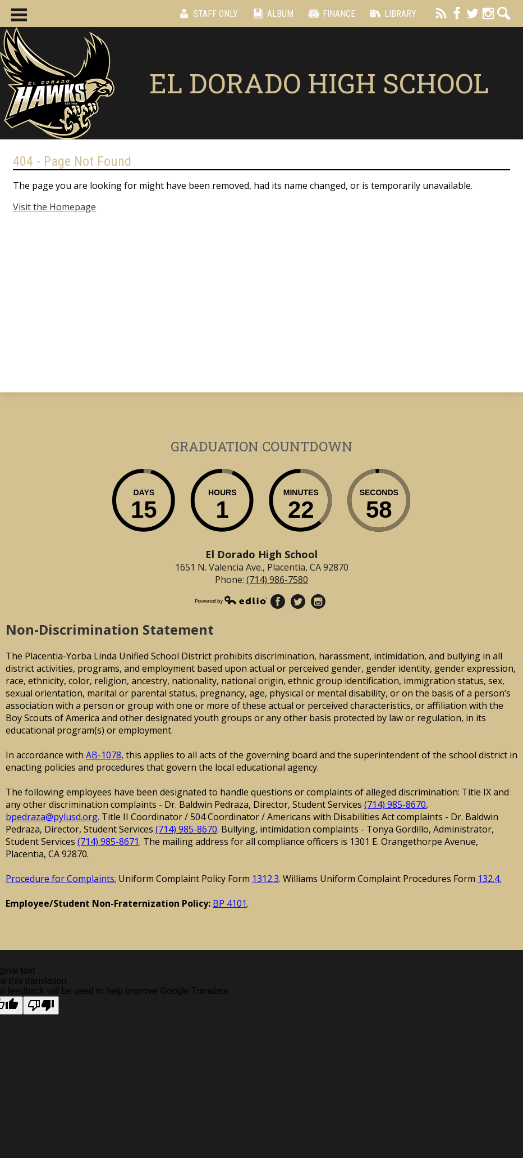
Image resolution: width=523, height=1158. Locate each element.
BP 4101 (230, 903)
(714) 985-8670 (395, 804)
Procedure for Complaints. (61, 878)
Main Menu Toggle (19, 14)
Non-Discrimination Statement (110, 629)
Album (271, 13)
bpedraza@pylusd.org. (52, 817)
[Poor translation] (41, 1005)
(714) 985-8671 (108, 841)
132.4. (489, 878)
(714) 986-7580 (277, 579)
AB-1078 (103, 755)
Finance (330, 13)
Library (391, 13)
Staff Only (206, 13)
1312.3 (265, 878)
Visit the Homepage (54, 207)
